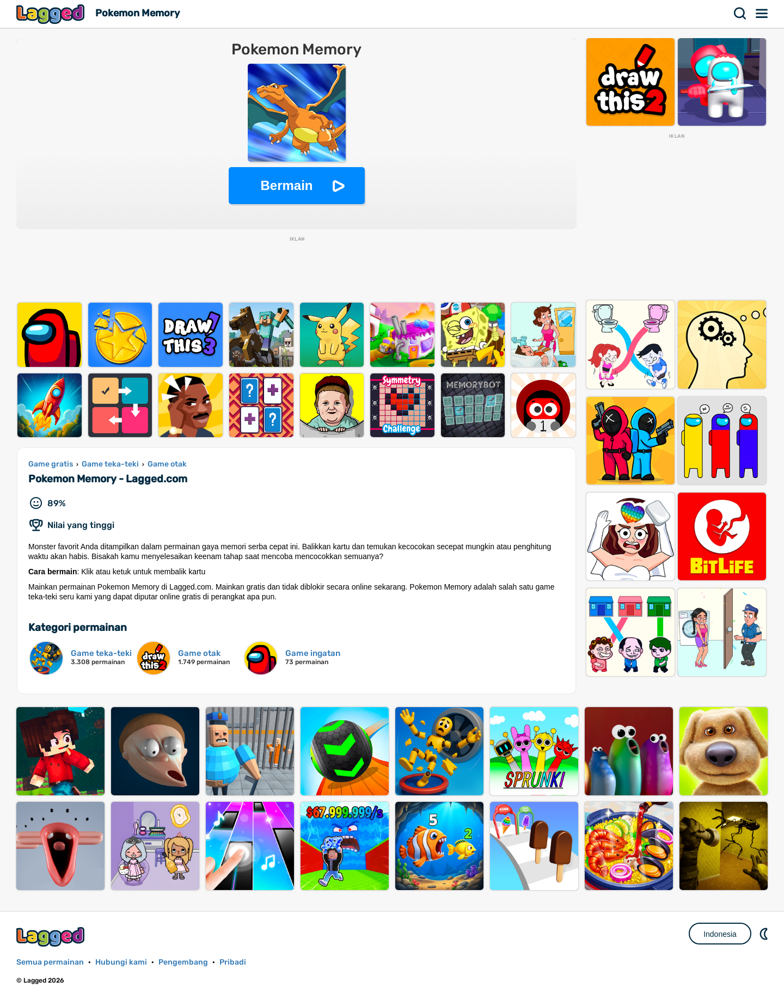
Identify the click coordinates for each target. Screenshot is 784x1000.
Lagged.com (51, 936)
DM (765, 933)
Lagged (51, 14)
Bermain (286, 185)
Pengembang (183, 962)
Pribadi (232, 962)
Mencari (740, 13)
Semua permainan (50, 962)
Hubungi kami (121, 962)
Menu (762, 13)
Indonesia (720, 934)
